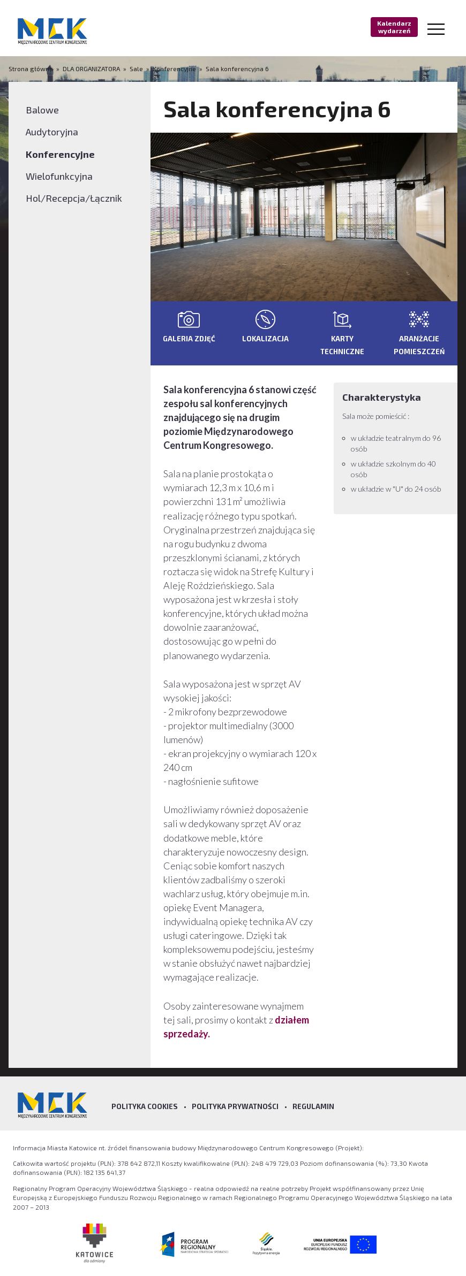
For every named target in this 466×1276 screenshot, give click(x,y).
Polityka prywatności (235, 1106)
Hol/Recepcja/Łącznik (74, 198)
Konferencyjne (174, 68)
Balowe (42, 110)
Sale (136, 68)
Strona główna (32, 68)
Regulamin (313, 1106)
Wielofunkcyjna (59, 176)
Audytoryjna (52, 131)
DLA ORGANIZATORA (91, 68)
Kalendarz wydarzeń (394, 26)
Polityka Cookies (144, 1106)
